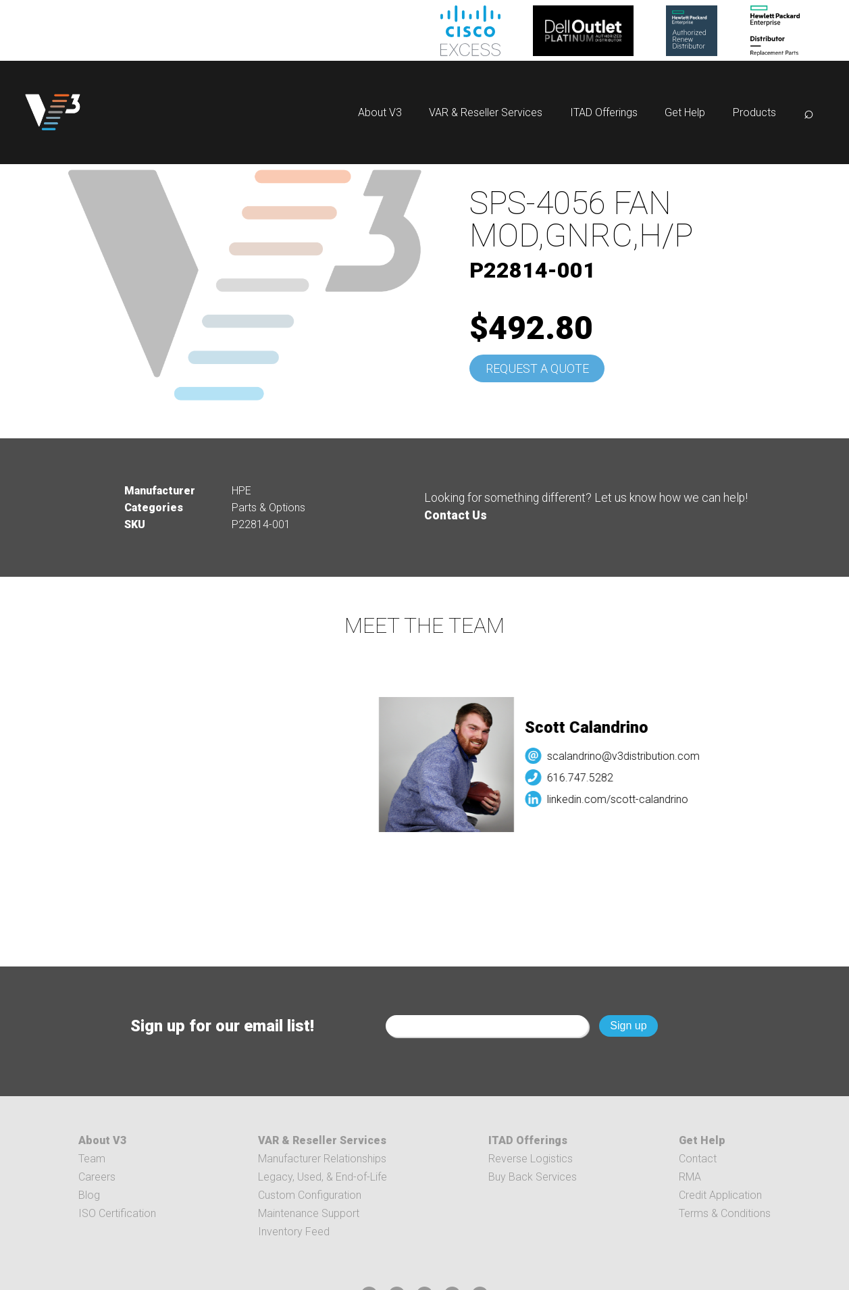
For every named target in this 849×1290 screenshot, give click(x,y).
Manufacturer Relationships (322, 1158)
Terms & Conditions (725, 1213)
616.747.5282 (586, 777)
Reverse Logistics (530, 1158)
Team (91, 1158)
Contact (698, 1158)
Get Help (685, 112)
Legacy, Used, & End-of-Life (322, 1176)
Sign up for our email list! (222, 1025)
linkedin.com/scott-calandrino (623, 799)
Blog (89, 1195)
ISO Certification (117, 1213)
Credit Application (720, 1195)
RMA (690, 1176)
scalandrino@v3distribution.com (629, 756)
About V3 (380, 112)
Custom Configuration (309, 1195)
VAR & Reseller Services (485, 112)
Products (754, 112)
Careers (96, 1176)
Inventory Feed (294, 1231)
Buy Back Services (532, 1176)
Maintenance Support (308, 1213)
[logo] (53, 112)
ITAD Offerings (604, 112)
